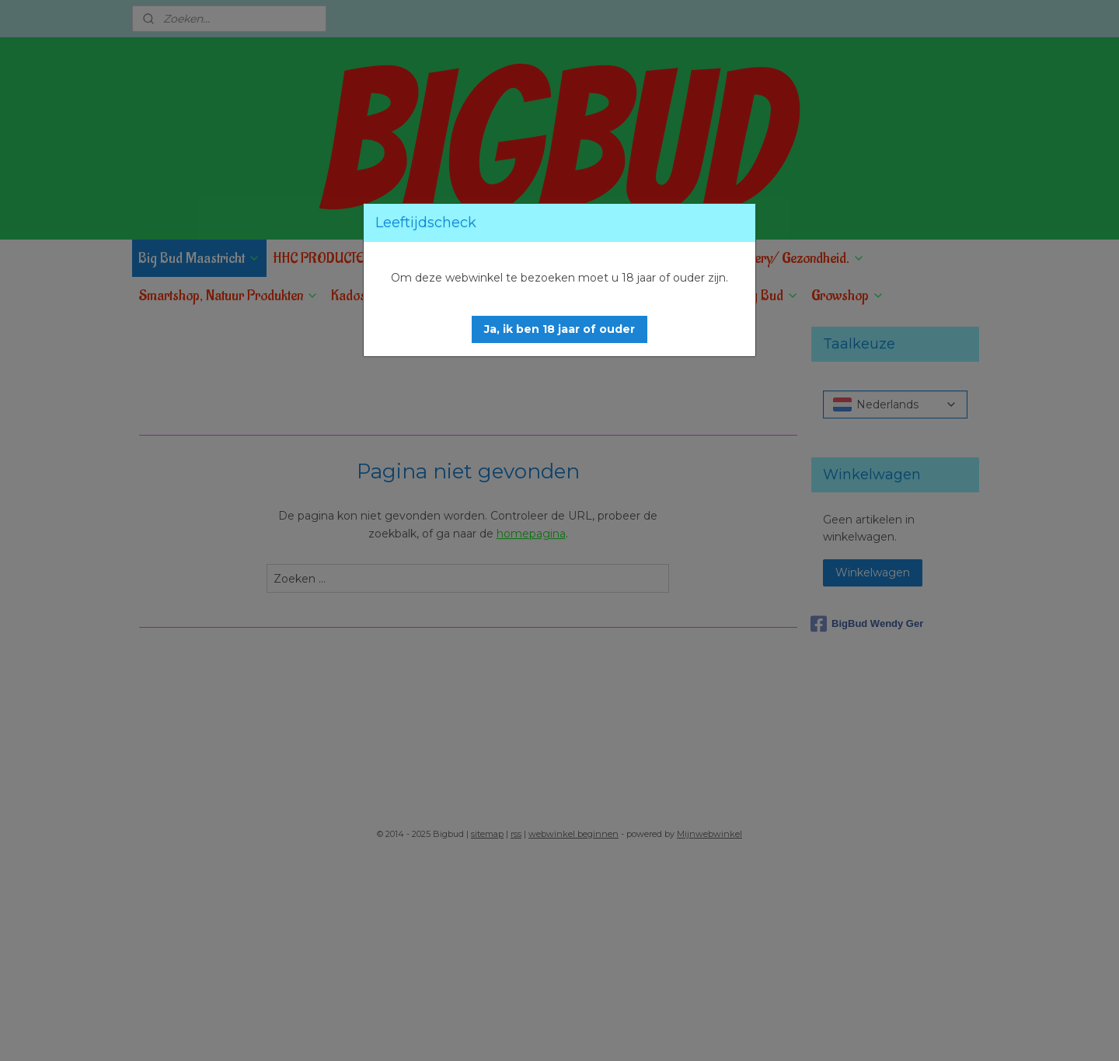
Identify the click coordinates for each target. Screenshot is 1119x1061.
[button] (559, 329)
